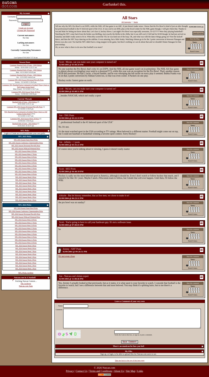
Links (140, 371)
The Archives (26, 283)
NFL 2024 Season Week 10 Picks (26, 243)
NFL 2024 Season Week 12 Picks (26, 237)
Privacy (70, 371)
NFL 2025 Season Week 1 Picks (25, 200)
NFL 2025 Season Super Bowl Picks (26, 140)
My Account (35, 13)
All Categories (126, 22)
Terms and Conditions (100, 371)
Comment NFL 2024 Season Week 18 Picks (25, 92)
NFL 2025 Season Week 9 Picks (25, 177)
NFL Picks (35, 130)
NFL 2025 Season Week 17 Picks (26, 154)
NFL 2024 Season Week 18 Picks (26, 220)
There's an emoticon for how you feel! (158, 346)
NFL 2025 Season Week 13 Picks (26, 166)
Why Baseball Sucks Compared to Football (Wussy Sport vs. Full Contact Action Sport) (25, 113)
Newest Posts (34, 62)
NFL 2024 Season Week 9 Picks (25, 246)
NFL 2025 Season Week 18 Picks (26, 151)
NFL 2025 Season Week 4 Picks (25, 191)
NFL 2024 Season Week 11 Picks (26, 240)
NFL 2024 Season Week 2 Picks (25, 266)
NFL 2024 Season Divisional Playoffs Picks (25, 214)
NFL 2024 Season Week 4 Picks (25, 260)
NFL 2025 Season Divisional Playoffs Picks (25, 145)
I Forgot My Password (25, 30)
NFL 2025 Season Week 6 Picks (25, 186)
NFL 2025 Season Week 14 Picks (26, 163)
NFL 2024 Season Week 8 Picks (25, 248)
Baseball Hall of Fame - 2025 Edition (24, 124)
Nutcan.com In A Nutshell (32, 277)
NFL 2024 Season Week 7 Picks (25, 251)
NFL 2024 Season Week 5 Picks (25, 257)
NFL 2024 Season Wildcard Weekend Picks (26, 217)
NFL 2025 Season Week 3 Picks (25, 194)
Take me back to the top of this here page (130, 360)
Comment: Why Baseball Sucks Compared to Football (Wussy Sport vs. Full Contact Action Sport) (25, 86)
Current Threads (34, 99)
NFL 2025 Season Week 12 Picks (26, 168)
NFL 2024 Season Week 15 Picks (26, 228)
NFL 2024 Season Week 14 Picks (26, 231)
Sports (136, 22)
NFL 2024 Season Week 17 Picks (26, 223)
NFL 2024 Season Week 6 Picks (25, 254)
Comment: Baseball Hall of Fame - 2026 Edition (26, 65)
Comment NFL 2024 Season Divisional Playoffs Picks (26, 80)
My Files (164, 351)
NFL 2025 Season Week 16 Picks (26, 157)
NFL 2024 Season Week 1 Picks (25, 269)
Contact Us (82, 371)
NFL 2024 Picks (33, 205)
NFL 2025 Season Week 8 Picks (25, 180)
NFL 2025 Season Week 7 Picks (25, 183)
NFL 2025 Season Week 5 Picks (25, 189)
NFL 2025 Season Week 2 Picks (25, 197)
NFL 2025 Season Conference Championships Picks (26, 143)
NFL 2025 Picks (33, 136)
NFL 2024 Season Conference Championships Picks (26, 211)
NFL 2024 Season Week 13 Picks (26, 234)
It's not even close (66, 256)
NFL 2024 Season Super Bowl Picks (26, 208)
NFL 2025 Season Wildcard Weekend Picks (26, 148)
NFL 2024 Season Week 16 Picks (26, 225)
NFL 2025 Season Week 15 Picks (26, 160)
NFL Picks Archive (25, 273)
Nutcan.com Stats (26, 286)
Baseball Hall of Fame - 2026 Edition (24, 102)
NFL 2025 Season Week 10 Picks (26, 174)
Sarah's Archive (198, 33)
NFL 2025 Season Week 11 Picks (26, 171)
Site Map (130, 371)
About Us (119, 371)
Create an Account (26, 28)
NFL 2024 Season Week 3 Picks (25, 263)
